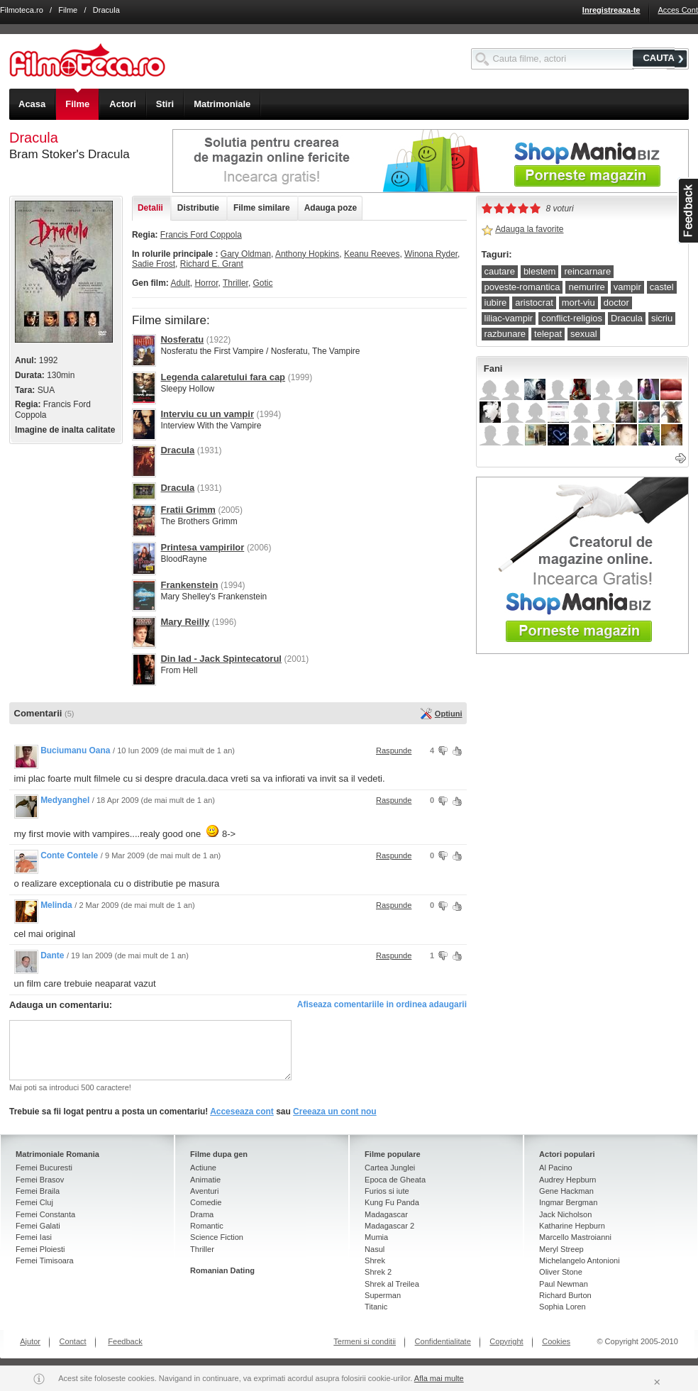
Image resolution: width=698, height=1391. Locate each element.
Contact (73, 1341)
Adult (179, 283)
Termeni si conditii (364, 1341)
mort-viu (578, 302)
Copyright (506, 1341)
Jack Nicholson (565, 1214)
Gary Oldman (246, 254)
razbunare (505, 333)
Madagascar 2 (389, 1225)
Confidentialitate (443, 1341)
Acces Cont (678, 10)
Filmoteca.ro (21, 10)
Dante (52, 955)
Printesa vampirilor (202, 547)
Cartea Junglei (390, 1167)
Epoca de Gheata (395, 1179)
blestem (540, 271)
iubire (495, 302)
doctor (616, 302)
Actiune (203, 1167)
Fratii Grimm (187, 509)
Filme (67, 10)
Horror (206, 283)
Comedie (205, 1202)
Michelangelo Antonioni (579, 1260)
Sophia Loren (562, 1306)
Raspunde (393, 750)
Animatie (205, 1179)
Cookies (556, 1341)
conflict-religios (571, 318)
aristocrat (534, 302)
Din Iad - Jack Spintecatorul (221, 658)
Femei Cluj (34, 1202)
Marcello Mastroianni (575, 1237)
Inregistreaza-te (611, 10)
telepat (548, 333)
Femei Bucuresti (44, 1167)
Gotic (263, 283)
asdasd (687, 210)
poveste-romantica (522, 287)
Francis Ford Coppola (201, 235)
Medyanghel (64, 800)
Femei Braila (38, 1191)
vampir (627, 287)
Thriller (235, 283)
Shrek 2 (378, 1272)
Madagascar (386, 1214)
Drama (202, 1214)
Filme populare (393, 1154)
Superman (383, 1295)
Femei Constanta (45, 1214)
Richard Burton (565, 1295)
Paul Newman (563, 1284)
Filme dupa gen (219, 1154)
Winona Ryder (431, 254)
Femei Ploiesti (40, 1249)
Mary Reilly (184, 621)
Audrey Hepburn (567, 1179)
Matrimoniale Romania (57, 1154)
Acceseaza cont (242, 1111)
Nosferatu (182, 339)
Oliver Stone (560, 1272)
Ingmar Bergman (568, 1202)
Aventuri (204, 1191)
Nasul (374, 1249)
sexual (583, 333)
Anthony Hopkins (307, 254)
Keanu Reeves (371, 254)
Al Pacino (555, 1167)
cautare (499, 271)
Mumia (376, 1237)
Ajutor (30, 1341)
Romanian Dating (222, 1270)
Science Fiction (216, 1237)
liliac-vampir (508, 318)
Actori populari (567, 1154)
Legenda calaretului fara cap (222, 377)
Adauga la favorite (529, 229)
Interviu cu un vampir (206, 414)
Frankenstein (189, 585)
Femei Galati (38, 1225)
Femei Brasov (40, 1179)
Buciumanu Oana (75, 750)
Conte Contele (69, 855)
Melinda (56, 905)
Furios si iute (387, 1191)
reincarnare (587, 271)
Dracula (177, 450)
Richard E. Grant (211, 264)
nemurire (586, 287)
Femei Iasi (34, 1237)
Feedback (125, 1341)
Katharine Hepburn (572, 1225)
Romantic (206, 1225)
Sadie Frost (153, 264)
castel (662, 287)
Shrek (375, 1260)
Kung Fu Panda (392, 1202)
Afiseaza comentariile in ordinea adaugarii (382, 1004)
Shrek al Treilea (392, 1284)
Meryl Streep (561, 1249)
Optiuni (448, 713)
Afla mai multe (439, 1378)
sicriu (661, 318)
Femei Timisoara (45, 1260)
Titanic (376, 1306)
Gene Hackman (566, 1191)
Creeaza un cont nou (335, 1111)
